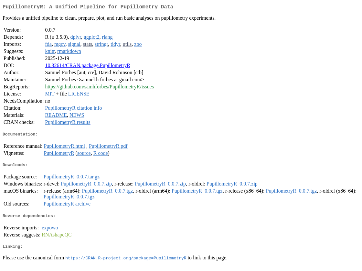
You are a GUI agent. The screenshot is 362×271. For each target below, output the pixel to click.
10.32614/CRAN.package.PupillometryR (87, 66)
